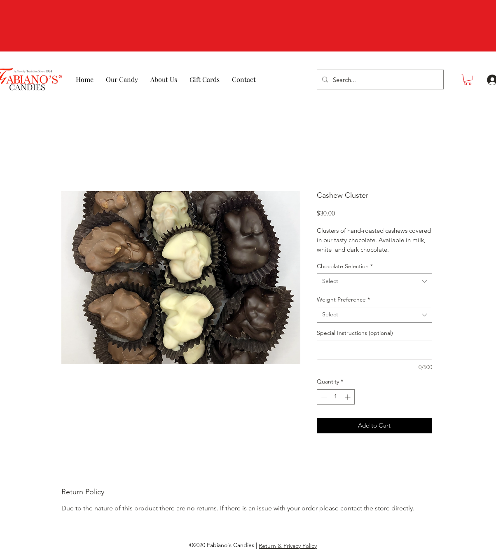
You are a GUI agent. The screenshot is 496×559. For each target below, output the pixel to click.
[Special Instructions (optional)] (374, 350)
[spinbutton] (335, 397)
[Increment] (348, 397)
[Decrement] (323, 397)
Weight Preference (343, 299)
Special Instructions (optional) (355, 333)
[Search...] (379, 79)
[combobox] (374, 281)
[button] (468, 79)
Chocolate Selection (345, 266)
